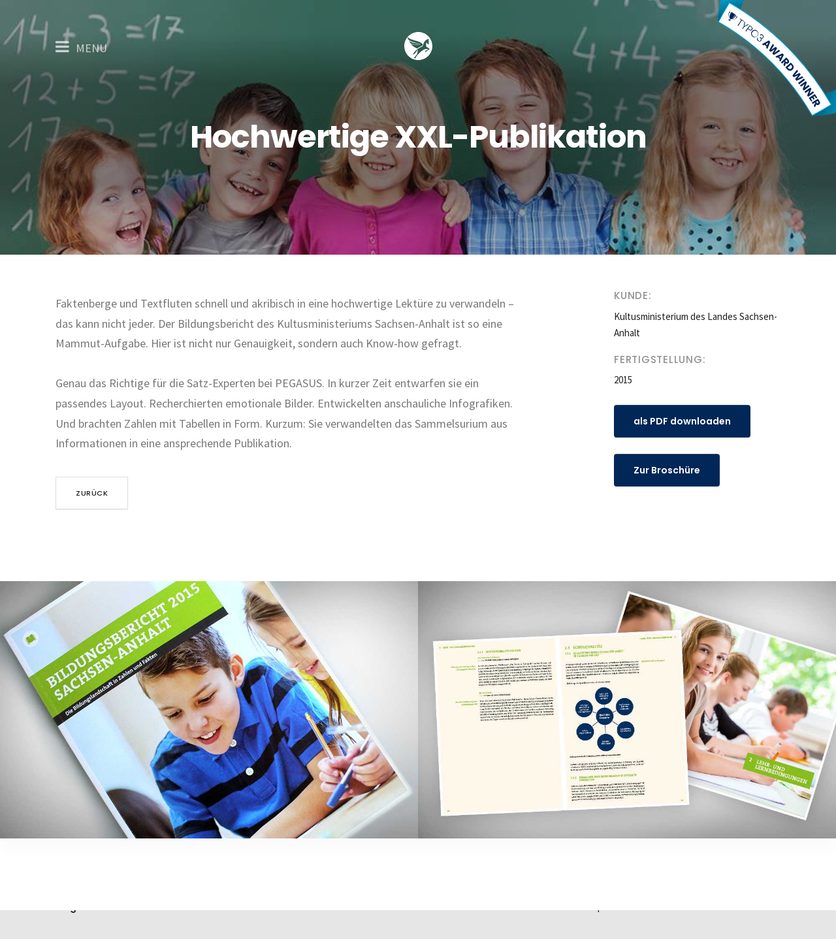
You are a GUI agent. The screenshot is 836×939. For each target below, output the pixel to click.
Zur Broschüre (667, 470)
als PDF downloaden (682, 421)
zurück (92, 493)
